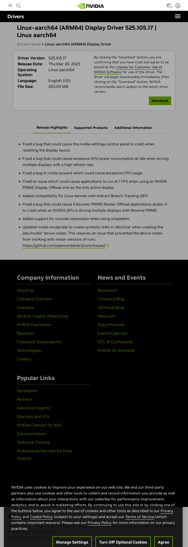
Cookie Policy (41, 522)
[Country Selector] (169, 6)
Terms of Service (139, 522)
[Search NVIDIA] (19, 4)
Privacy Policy (100, 528)
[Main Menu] (10, 5)
